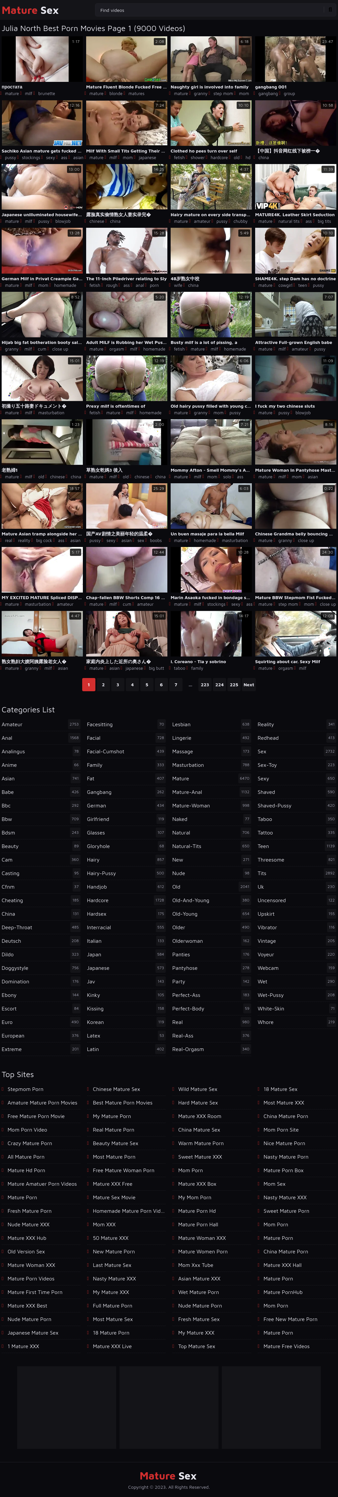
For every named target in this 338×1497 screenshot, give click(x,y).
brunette (46, 93)
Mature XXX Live (112, 1346)
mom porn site (281, 1130)
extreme (41, 1049)
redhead (297, 738)
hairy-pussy (126, 873)
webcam (297, 968)
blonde (115, 93)
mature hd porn (26, 1170)
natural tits (288, 221)
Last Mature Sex (112, 1265)
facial (126, 738)
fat (126, 778)
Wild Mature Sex (197, 1089)
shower (198, 157)
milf (28, 93)
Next (249, 684)
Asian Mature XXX (199, 1278)
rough (112, 285)
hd (248, 157)
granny (200, 93)
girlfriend (126, 819)
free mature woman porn (123, 1170)
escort (41, 1008)
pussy (10, 157)
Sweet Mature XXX (200, 1157)
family (197, 668)
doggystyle (41, 968)
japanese (147, 157)
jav (126, 981)
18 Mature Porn (111, 1333)
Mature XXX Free (113, 1184)
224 (219, 684)
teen (302, 285)
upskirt (297, 914)
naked (211, 819)
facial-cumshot (126, 751)
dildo (41, 954)
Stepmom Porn (26, 1089)
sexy (50, 157)
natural (211, 832)
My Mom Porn (194, 1197)
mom (244, 93)
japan (126, 954)
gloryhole (126, 846)
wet (297, 981)
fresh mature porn (29, 1211)
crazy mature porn (30, 1143)
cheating (41, 900)
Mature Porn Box (284, 1170)
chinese (96, 221)
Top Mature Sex (196, 1346)
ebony (41, 995)
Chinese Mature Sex (116, 1089)
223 (205, 684)
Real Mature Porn (113, 1130)
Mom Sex (275, 1184)
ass (64, 157)
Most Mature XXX (284, 1103)
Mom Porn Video (27, 1130)
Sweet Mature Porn (287, 1211)
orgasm (116, 349)
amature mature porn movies (42, 1103)
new (211, 860)
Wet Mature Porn (198, 1292)
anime (41, 765)
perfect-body (211, 1008)
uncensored (297, 900)
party (211, 981)
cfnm (41, 887)
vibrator (297, 927)
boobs (156, 540)
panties (211, 954)
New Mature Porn (114, 1251)
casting (41, 873)
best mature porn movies (123, 1103)
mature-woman (211, 805)
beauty (41, 846)
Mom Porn (276, 1224)
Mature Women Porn (203, 1251)
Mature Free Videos (287, 1346)
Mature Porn (278, 1278)
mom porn (190, 1170)
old (237, 157)
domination (41, 981)
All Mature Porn (26, 1157)
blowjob (63, 221)
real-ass (211, 1035)
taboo (179, 668)
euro (41, 1022)
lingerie (211, 738)
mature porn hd (197, 1211)
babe (41, 792)
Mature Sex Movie (114, 1197)
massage (211, 751)
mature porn (22, 1197)
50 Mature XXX (111, 1238)
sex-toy (297, 765)
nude (211, 873)
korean (126, 1022)
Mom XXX (104, 1224)
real (8, 540)
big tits (324, 221)
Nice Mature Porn (284, 1143)
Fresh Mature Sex (199, 1319)
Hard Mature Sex (198, 1103)
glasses (126, 832)
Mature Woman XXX (31, 1265)
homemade (65, 285)
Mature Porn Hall (198, 1224)
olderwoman (211, 941)
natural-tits (211, 846)
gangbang (268, 93)
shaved (297, 792)
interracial (126, 927)
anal (140, 285)
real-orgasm (211, 1049)
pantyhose (211, 968)
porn (154, 285)
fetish (179, 157)
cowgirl (285, 285)
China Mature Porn (286, 1116)
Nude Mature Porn (29, 1319)
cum (42, 349)
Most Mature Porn (114, 1157)
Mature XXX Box (197, 1184)
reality (24, 540)
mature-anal (211, 792)
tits (297, 873)
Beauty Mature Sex (116, 1143)
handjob (126, 887)
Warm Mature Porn (201, 1143)
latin (126, 1049)
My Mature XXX (111, 1292)
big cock (44, 540)
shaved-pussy (297, 805)
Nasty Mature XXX (114, 1278)
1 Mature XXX (23, 1346)
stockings (31, 157)
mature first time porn (35, 1292)
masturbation (51, 412)
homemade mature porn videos (129, 1211)
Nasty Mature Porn (286, 1157)
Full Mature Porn (112, 1306)
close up (60, 349)
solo (227, 476)
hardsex (126, 914)
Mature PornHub (283, 1292)
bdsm (41, 832)
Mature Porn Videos (31, 1278)
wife (178, 285)
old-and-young (211, 900)
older (211, 927)
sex (141, 540)
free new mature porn (291, 1319)
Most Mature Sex (113, 1319)
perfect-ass (211, 995)
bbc (41, 805)
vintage (297, 941)
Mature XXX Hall (283, 1265)
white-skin (297, 1008)
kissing (126, 1008)
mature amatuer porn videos (42, 1184)
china (263, 157)
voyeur (297, 954)
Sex (30, 10)
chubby (240, 221)
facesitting (126, 724)
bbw (41, 819)
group (289, 93)
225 (234, 684)
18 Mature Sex (281, 1089)
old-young (211, 914)
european (41, 1035)
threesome (297, 860)
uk (297, 887)
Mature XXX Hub (27, 1238)
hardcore (219, 157)
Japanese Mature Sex (33, 1333)
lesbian (211, 724)
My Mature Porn (112, 1116)
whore (297, 1022)
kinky (126, 995)
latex (126, 1035)
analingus (41, 751)
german (126, 805)
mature (12, 93)
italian (126, 941)
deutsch (41, 941)
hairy (126, 860)
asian (78, 157)
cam (41, 860)
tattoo (297, 832)
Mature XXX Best (27, 1306)
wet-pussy (297, 995)
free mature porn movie (36, 1116)
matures (136, 93)
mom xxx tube (195, 1265)
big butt (156, 668)
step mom (223, 93)
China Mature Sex (199, 1130)
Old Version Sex (26, 1251)
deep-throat (41, 927)
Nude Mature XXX (29, 1224)
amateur (202, 221)
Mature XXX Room (199, 1116)
